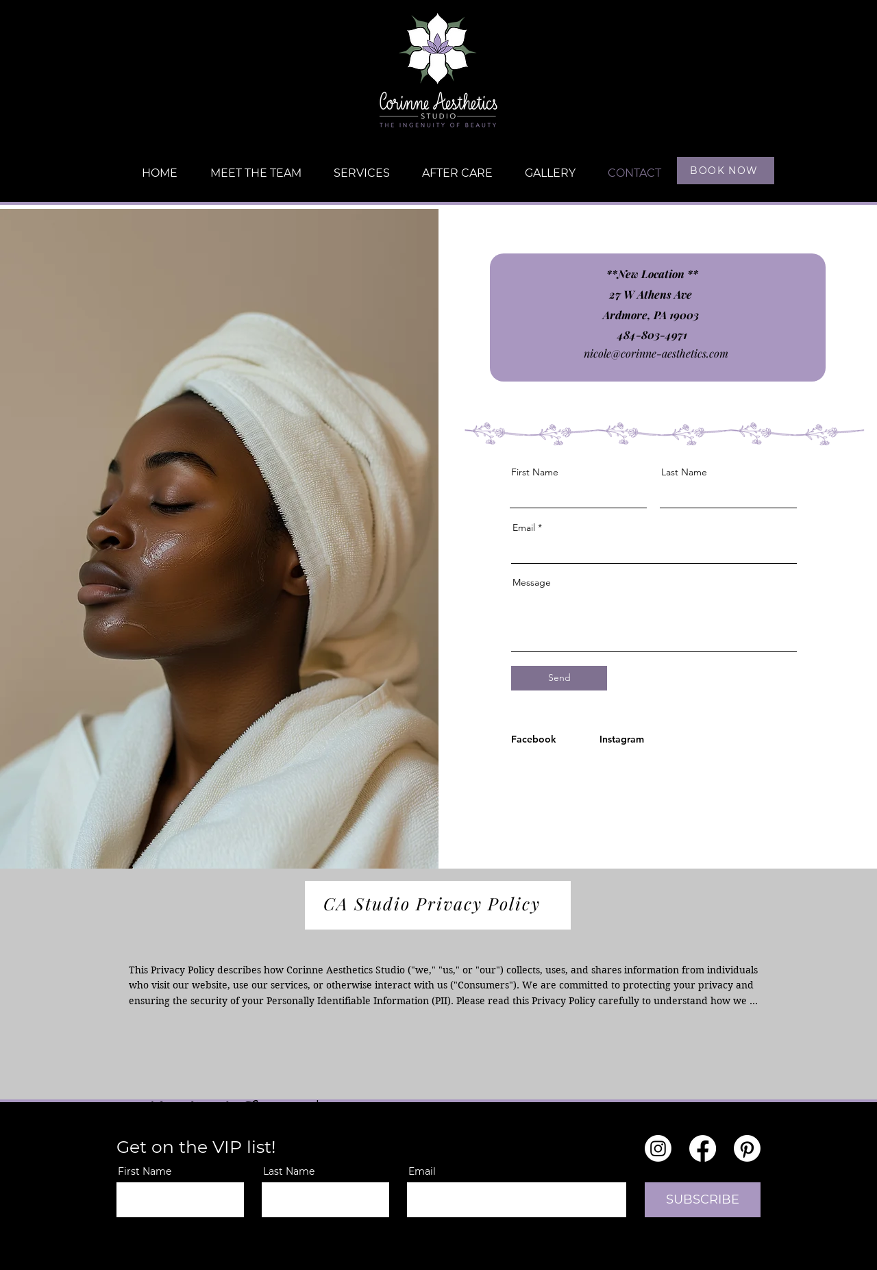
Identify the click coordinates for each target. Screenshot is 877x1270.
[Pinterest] (747, 1148)
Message (531, 582)
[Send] (559, 678)
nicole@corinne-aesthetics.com (656, 353)
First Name (534, 472)
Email (523, 527)
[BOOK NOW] (725, 170)
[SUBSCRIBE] (703, 1199)
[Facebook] (537, 739)
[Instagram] (626, 739)
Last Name (684, 472)
